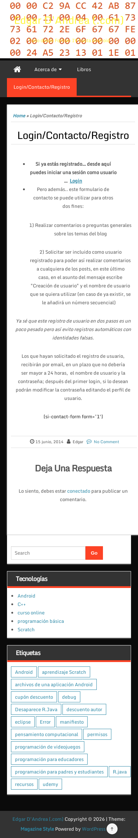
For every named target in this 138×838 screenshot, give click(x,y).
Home (19, 115)
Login (76, 181)
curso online (31, 613)
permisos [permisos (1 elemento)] (97, 734)
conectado (78, 491)
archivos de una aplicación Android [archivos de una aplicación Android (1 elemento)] (54, 684)
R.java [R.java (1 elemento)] (120, 772)
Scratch (26, 629)
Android (26, 596)
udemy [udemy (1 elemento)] (50, 784)
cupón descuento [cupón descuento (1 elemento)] (34, 697)
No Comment (106, 441)
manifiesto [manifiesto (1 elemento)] (72, 722)
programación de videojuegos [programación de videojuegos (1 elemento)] (47, 747)
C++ (22, 604)
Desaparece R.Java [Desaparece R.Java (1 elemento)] (36, 709)
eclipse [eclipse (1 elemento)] (23, 722)
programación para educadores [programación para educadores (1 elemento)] (49, 759)
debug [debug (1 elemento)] (69, 697)
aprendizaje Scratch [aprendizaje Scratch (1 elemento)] (64, 672)
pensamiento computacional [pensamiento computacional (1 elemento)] (46, 734)
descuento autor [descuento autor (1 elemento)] (84, 709)
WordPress (94, 829)
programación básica (41, 621)
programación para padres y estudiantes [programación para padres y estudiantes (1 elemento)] (59, 772)
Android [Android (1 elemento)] (24, 672)
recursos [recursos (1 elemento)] (24, 784)
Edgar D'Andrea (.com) (69, 19)
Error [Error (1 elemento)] (45, 722)
